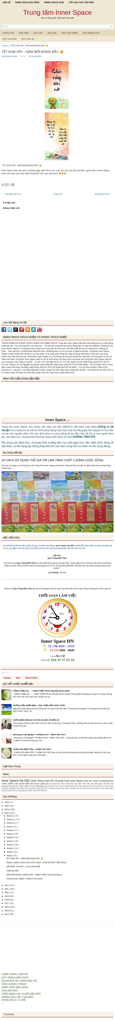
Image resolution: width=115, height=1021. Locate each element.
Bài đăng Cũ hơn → (104, 194)
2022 (6, 885)
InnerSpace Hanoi (9, 56)
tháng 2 (10, 852)
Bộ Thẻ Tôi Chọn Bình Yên (95, 786)
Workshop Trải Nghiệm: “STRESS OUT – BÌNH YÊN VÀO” (39, 735)
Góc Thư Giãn (9, 39)
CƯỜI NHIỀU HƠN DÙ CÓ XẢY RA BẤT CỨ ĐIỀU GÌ (36, 720)
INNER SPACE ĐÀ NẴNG (27, 2)
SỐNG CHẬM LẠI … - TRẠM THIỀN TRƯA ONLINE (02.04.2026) (41, 691)
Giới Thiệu (24, 33)
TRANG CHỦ (8, 33)
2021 (6, 889)
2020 (6, 892)
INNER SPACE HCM (54, 2)
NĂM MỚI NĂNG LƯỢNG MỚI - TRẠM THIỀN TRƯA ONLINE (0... (34, 875)
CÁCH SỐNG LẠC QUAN (13, 783)
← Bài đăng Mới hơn (11, 194)
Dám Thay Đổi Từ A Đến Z (34, 788)
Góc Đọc (52, 33)
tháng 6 (10, 837)
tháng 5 (10, 841)
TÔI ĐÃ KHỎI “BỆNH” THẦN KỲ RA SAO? (24, 879)
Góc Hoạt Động (69, 33)
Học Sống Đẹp (20, 790)
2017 (6, 903)
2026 (6, 802)
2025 (6, 806)
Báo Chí (49, 784)
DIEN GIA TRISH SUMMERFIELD (99, 781)
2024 (6, 809)
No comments (35, 56)
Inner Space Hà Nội (65, 545)
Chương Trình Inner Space (69, 781)
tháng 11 (11, 819)
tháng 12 (11, 816)
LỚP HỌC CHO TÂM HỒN (81, 2)
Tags (18, 678)
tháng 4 (10, 845)
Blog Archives (31, 678)
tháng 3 (10, 848)
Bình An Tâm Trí (60, 784)
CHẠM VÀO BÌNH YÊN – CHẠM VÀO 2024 (32, 749)
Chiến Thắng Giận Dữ (42, 781)
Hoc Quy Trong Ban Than (95, 788)
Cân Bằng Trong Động (17, 788)
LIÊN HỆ (6, 2)
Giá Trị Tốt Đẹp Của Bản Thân (54, 788)
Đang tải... (5, 672)
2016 (6, 907)
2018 (6, 900)
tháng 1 (10, 855)
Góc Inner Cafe (91, 33)
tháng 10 (11, 823)
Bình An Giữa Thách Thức (54, 786)
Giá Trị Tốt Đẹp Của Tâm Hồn (75, 788)
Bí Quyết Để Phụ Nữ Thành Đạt (74, 786)
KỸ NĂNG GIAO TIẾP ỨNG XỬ (36, 790)
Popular (7, 678)
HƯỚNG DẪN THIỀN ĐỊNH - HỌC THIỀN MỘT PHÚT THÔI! (39, 705)
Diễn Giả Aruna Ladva (35, 783)
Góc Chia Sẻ (27, 39)
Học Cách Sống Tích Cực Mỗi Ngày (30, 786)
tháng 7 (10, 834)
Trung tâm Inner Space (57, 12)
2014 (6, 914)
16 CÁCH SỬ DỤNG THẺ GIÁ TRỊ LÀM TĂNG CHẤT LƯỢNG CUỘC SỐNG (52, 460)
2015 (6, 910)
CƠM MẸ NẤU (12, 871)
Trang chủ (57, 194)
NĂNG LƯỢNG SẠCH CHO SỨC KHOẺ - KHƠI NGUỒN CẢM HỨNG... (37, 862)
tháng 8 (10, 830)
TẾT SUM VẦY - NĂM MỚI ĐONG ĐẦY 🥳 (32, 51)
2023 (6, 813)
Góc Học (38, 33)
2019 (6, 896)
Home (5, 46)
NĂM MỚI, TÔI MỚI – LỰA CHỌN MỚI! (23, 866)
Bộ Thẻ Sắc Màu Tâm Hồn (79, 784)
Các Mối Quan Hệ (98, 784)
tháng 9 (10, 827)
